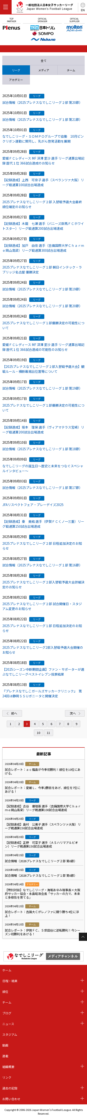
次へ (73, 713)
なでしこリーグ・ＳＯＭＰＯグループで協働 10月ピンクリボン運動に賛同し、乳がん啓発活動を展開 (43, 138)
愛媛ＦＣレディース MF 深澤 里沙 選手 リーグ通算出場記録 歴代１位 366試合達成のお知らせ (43, 160)
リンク (6, 1077)
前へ (14, 713)
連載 (5, 1056)
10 (38, 732)
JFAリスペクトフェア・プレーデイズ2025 (33, 504)
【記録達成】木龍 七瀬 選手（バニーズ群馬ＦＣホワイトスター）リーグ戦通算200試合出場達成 (43, 226)
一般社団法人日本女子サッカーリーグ (44, 8)
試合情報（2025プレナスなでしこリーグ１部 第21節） (42, 119)
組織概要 (8, 1066)
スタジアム (9, 1034)
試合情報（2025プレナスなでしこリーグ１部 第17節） (42, 487)
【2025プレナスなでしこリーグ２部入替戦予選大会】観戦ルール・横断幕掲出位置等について (43, 369)
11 (48, 732)
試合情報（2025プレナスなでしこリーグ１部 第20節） (42, 306)
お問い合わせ (11, 1099)
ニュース (8, 1024)
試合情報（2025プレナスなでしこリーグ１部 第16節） (42, 565)
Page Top (83, 937)
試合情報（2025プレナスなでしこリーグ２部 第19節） (42, 289)
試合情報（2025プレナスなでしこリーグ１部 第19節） (42, 388)
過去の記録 (9, 1088)
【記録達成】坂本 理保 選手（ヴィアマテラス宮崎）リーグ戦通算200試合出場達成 (43, 429)
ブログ (6, 1013)
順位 (5, 991)
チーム (6, 1002)
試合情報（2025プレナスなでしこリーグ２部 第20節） (42, 102)
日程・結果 (9, 981)
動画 (5, 1045)
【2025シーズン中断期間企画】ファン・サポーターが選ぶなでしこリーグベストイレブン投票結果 (43, 672)
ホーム (6, 970)
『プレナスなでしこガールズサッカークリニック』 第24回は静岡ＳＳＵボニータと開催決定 (42, 693)
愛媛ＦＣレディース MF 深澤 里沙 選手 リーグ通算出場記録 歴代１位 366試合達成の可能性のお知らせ (43, 347)
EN (83, 10)
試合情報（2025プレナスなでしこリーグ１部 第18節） (42, 449)
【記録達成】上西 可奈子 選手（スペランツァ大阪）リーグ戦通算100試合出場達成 (43, 182)
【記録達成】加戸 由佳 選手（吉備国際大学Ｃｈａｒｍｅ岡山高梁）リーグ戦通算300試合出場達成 (43, 248)
